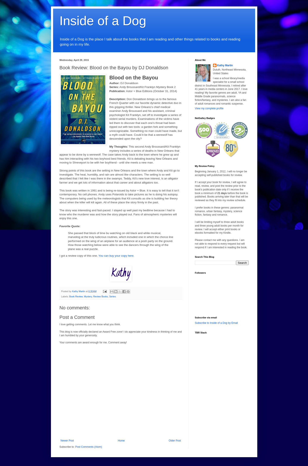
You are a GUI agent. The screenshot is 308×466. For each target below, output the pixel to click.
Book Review (76, 296)
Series (112, 296)
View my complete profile (209, 108)
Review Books (100, 296)
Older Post (175, 440)
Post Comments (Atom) (88, 446)
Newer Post (67, 440)
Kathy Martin (225, 65)
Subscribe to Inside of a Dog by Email (216, 322)
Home (121, 440)
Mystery (88, 296)
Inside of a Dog (103, 21)
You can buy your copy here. (116, 255)
